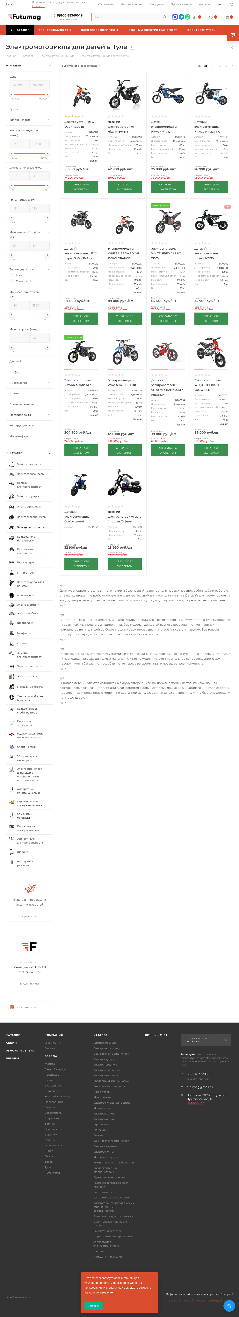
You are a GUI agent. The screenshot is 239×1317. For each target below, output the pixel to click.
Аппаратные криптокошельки (113, 1216)
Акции (11, 1042)
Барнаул (50, 1123)
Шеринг (98, 1251)
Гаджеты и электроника (109, 1177)
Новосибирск (54, 1101)
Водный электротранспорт (111, 1053)
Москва (50, 1063)
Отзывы (50, 1048)
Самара (50, 1107)
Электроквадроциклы (107, 1070)
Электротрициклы (105, 1064)
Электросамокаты (105, 1042)
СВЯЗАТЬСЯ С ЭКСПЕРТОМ (81, 187)
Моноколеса (101, 1108)
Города (51, 1056)
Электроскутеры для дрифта (112, 1102)
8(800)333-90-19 (70, 15)
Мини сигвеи (102, 1097)
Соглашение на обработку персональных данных (196, 1300)
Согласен (93, 1305)
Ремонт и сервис (20, 1050)
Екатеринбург (54, 1085)
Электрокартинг (104, 1113)
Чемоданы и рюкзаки (107, 1256)
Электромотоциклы (106, 1075)
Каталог (13, 1035)
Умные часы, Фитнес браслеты (113, 1162)
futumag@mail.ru (200, 1087)
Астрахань (52, 1118)
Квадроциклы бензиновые (111, 1080)
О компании (53, 1042)
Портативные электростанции (113, 1236)
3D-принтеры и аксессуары (111, 1197)
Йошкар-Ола (53, 1145)
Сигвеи (98, 1135)
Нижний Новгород (57, 1096)
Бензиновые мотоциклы (109, 1086)
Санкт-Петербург (56, 1069)
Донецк (50, 1139)
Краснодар (52, 1074)
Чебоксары (52, 1172)
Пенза (49, 1156)
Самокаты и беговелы (107, 1230)
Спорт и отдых (102, 1192)
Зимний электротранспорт (111, 1140)
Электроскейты (103, 1151)
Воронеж (51, 1134)
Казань (49, 1080)
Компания (54, 1035)
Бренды (12, 1058)
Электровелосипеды (106, 1048)
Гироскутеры (101, 1091)
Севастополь (53, 1112)
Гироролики (101, 1124)
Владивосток (53, 1129)
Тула (48, 1167)
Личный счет (156, 1035)
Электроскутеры (104, 1059)
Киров (49, 1150)
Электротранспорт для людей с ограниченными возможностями (113, 1206)
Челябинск (52, 1091)
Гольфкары (100, 1129)
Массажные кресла (106, 1157)
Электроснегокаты (105, 1146)
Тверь (49, 1161)
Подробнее (38, 6)
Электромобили (104, 1118)
